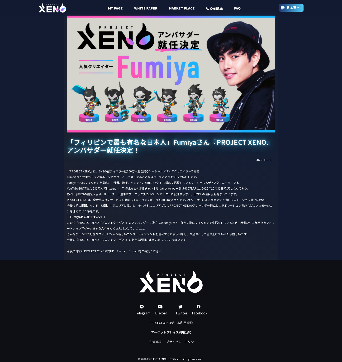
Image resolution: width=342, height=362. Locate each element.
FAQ (237, 8)
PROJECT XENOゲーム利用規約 (171, 322)
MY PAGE (115, 8)
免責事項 (155, 341)
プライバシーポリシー (181, 341)
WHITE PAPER (145, 8)
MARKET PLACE (182, 8)
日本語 (292, 7)
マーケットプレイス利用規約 (171, 332)
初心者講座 (214, 8)
